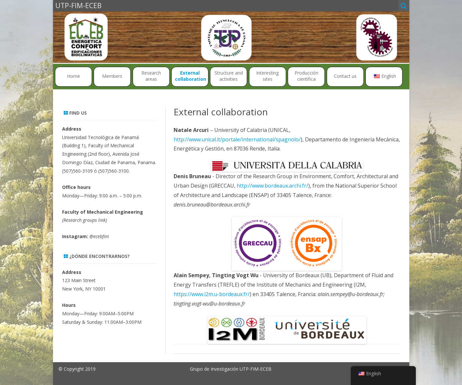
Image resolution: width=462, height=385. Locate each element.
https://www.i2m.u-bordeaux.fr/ (212, 294)
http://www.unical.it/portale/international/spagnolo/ (237, 139)
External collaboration (190, 76)
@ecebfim (99, 236)
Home (73, 76)
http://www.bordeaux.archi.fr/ (272, 185)
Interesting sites (267, 76)
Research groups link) (85, 220)
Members (112, 76)
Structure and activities (229, 76)
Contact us (345, 76)
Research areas (151, 76)
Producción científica (306, 76)
